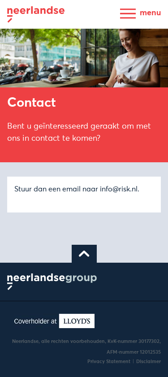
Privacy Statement (108, 361)
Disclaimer (148, 361)
